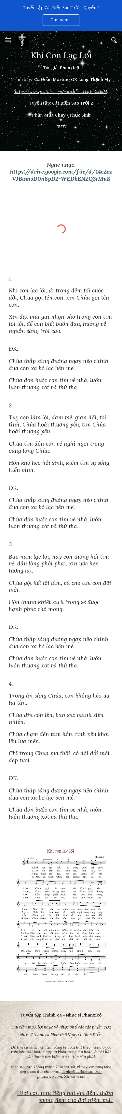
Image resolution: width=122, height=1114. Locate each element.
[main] (61, 91)
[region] (61, 15)
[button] (8, 40)
